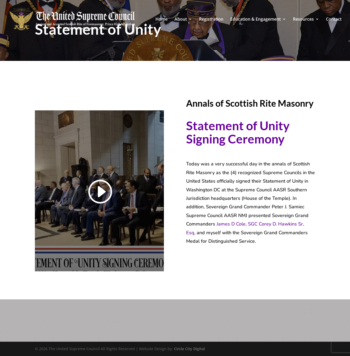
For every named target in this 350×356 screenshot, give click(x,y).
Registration (211, 19)
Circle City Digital (189, 348)
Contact (334, 19)
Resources (303, 19)
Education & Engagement (255, 19)
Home (161, 19)
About (180, 19)
